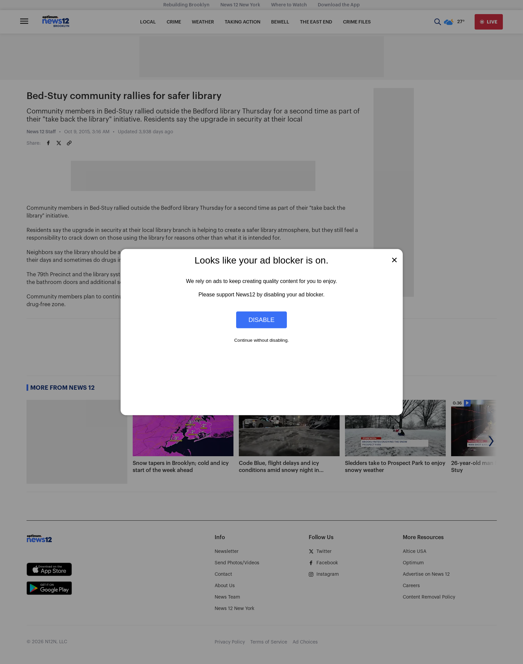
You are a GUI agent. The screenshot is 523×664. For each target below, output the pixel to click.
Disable (262, 319)
